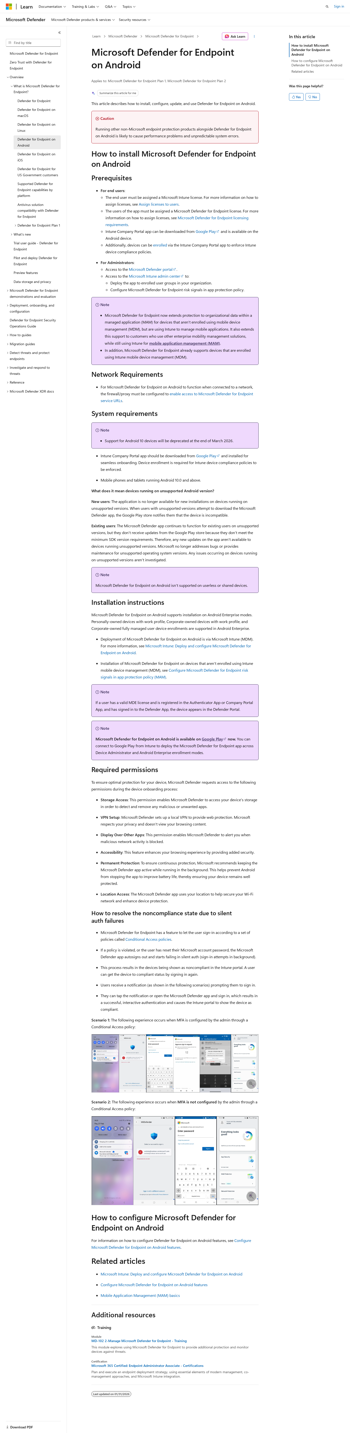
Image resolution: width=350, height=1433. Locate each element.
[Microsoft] (9, 6)
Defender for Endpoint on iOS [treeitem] (36, 157)
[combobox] (33, 43)
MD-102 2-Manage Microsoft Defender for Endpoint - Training (139, 1341)
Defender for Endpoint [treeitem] (34, 100)
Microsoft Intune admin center (154, 276)
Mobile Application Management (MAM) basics (140, 1295)
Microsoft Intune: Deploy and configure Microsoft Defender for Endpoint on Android (171, 1273)
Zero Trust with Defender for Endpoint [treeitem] (31, 65)
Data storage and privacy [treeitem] (32, 281)
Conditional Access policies (148, 939)
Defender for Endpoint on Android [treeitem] (36, 142)
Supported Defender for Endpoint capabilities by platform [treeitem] (35, 189)
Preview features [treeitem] (26, 272)
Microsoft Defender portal (151, 269)
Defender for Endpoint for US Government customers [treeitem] (38, 172)
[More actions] (254, 36)
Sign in (339, 6)
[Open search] (327, 6)
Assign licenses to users (159, 204)
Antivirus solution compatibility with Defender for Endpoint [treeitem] (38, 210)
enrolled (160, 244)
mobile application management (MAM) (184, 343)
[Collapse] (59, 32)
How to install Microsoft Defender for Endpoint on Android (310, 49)
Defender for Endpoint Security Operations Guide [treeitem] (33, 323)
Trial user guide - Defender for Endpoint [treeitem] (36, 246)
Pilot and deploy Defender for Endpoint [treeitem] (35, 260)
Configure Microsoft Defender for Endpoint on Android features (154, 1284)
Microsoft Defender (122, 36)
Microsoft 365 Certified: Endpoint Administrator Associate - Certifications (147, 1365)
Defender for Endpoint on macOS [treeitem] (36, 112)
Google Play (206, 231)
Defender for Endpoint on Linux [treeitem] (36, 127)
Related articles (302, 71)
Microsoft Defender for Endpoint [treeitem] (34, 53)
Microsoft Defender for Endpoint (169, 36)
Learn (96, 36)
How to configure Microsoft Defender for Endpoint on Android (316, 62)
